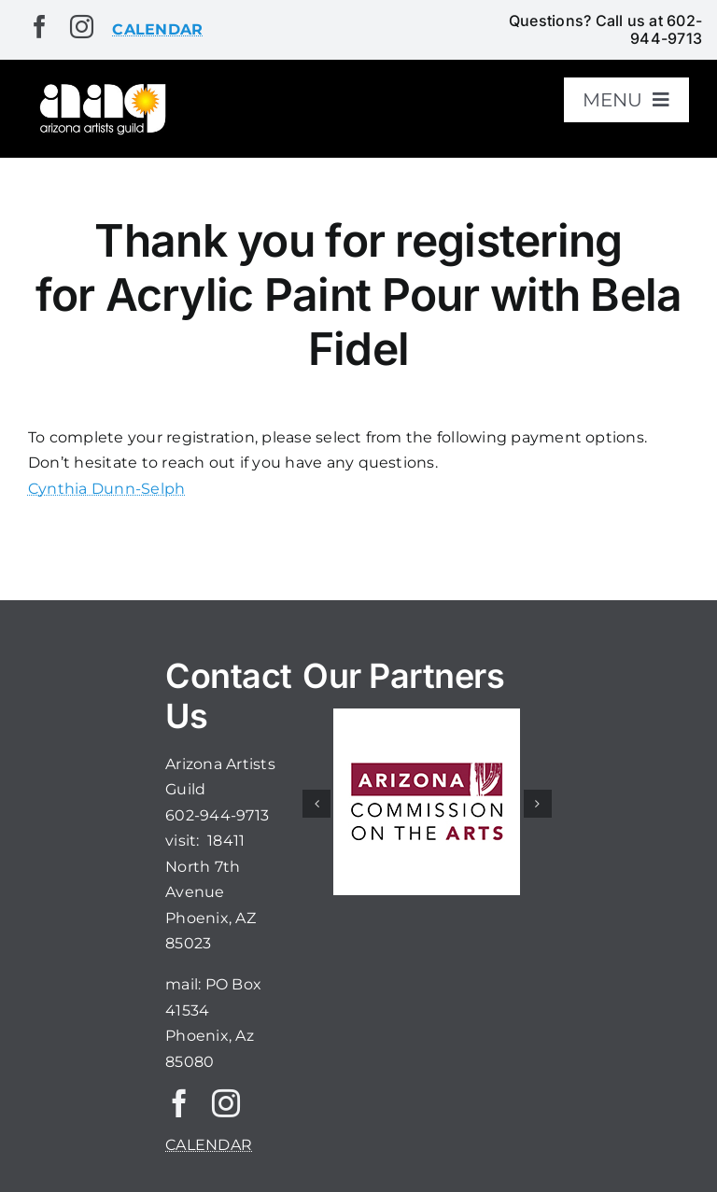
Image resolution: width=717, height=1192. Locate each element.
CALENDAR (208, 1145)
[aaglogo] (101, 87)
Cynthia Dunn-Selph (106, 489)
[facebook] (39, 26)
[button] (316, 804)
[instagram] (81, 26)
